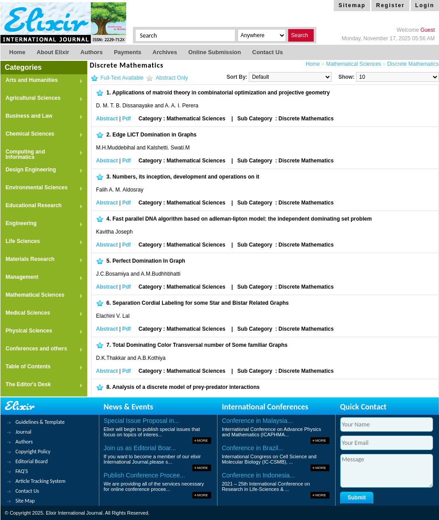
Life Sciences (41, 242)
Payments (127, 52)
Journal (23, 432)
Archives (165, 52)
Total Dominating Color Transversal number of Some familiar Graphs (199, 345)
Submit (357, 497)
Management (41, 277)
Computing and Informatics (41, 154)
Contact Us (27, 491)
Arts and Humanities (41, 81)
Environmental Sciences (41, 188)
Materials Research (41, 260)
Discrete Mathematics (413, 64)
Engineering (41, 224)
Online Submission (214, 52)
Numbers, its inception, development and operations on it (185, 177)
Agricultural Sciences (41, 98)
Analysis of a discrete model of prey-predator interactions (186, 387)
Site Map (25, 501)
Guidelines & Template (40, 422)
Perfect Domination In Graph (148, 261)
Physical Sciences (41, 331)
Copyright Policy (33, 451)
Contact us (267, 52)
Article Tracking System (41, 481)
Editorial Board (32, 461)
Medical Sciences (41, 313)
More (202, 441)
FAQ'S (22, 471)
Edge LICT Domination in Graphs (154, 135)
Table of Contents (41, 367)
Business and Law (41, 116)
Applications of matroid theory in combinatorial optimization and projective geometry (221, 93)
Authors (92, 52)
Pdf (126, 118)
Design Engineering (41, 170)
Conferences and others (41, 349)
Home (17, 52)
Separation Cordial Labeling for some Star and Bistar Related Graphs (200, 303)
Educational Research (41, 206)
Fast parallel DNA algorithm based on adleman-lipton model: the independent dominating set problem (242, 219)
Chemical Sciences (41, 134)
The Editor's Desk (41, 385)
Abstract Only (172, 78)
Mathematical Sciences (41, 295)
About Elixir (53, 52)
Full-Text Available (122, 78)
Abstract (107, 118)
